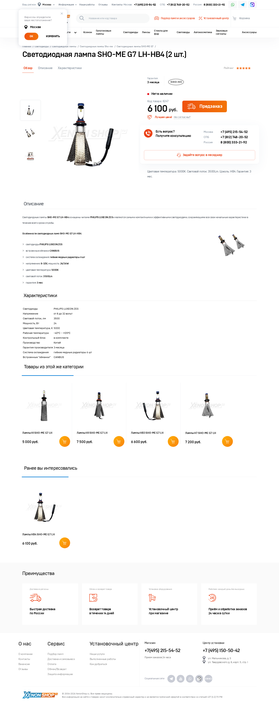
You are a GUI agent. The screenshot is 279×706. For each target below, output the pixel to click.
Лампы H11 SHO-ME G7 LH (92, 432)
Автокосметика (203, 32)
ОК (31, 36)
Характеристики (70, 68)
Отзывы (103, 4)
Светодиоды (130, 32)
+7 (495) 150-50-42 (221, 650)
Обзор (28, 68)
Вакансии (24, 664)
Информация (67, 4)
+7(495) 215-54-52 (162, 650)
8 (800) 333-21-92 (214, 4)
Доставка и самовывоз (61, 659)
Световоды (183, 32)
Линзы (146, 32)
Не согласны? (182, 117)
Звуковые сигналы (221, 32)
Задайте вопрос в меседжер (199, 155)
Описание (45, 68)
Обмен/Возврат (56, 669)
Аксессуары (249, 32)
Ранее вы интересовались (50, 468)
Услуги (69, 32)
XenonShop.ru (82, 693)
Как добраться (98, 664)
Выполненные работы (103, 659)
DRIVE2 (208, 678)
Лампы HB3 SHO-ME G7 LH (147, 432)
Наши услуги (97, 654)
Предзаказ (204, 106)
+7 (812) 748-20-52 (178, 4)
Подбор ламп (55, 654)
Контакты (117, 4)
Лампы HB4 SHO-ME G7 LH (38, 534)
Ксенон (87, 32)
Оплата (51, 664)
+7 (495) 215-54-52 (145, 4)
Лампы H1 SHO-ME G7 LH (37, 432)
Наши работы (87, 4)
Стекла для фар (161, 32)
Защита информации (60, 674)
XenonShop (40, 695)
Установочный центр (214, 18)
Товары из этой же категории (53, 366)
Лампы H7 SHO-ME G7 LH (200, 433)
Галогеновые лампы (103, 32)
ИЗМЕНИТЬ (53, 36)
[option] (90, 134)
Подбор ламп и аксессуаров (174, 18)
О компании (25, 654)
